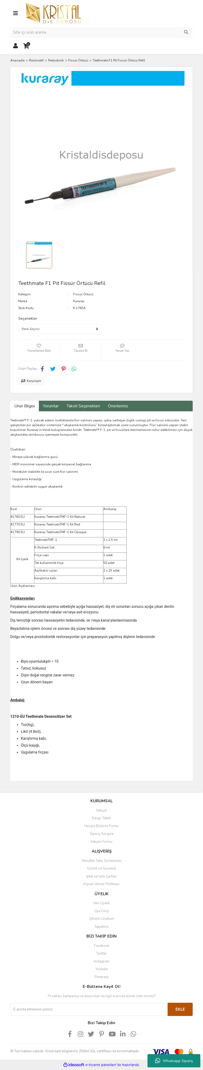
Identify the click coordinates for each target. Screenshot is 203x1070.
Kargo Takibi (101, 818)
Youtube (101, 969)
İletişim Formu (101, 841)
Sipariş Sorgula (101, 833)
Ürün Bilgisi (24, 406)
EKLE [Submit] (180, 1009)
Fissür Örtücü (83, 294)
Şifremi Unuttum (101, 918)
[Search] (101, 32)
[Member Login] (15, 46)
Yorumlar (51, 406)
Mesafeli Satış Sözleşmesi (102, 860)
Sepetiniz (102, 926)
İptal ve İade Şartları (101, 876)
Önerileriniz (118, 406)
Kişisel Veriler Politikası (101, 884)
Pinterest (101, 977)
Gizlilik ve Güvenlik (101, 868)
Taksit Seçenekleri (83, 406)
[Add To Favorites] (39, 350)
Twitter (101, 953)
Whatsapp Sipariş (174, 1061)
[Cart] (26, 46)
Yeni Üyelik (101, 903)
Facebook (101, 945)
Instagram (101, 961)
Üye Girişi (101, 911)
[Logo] (53, 13)
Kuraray (78, 301)
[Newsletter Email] (89, 1009)
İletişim (101, 810)
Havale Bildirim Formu (101, 826)
